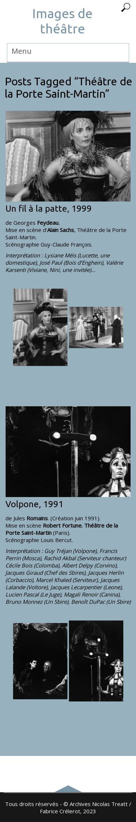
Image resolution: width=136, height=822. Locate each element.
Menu (22, 51)
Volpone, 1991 (34, 504)
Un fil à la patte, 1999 (48, 208)
